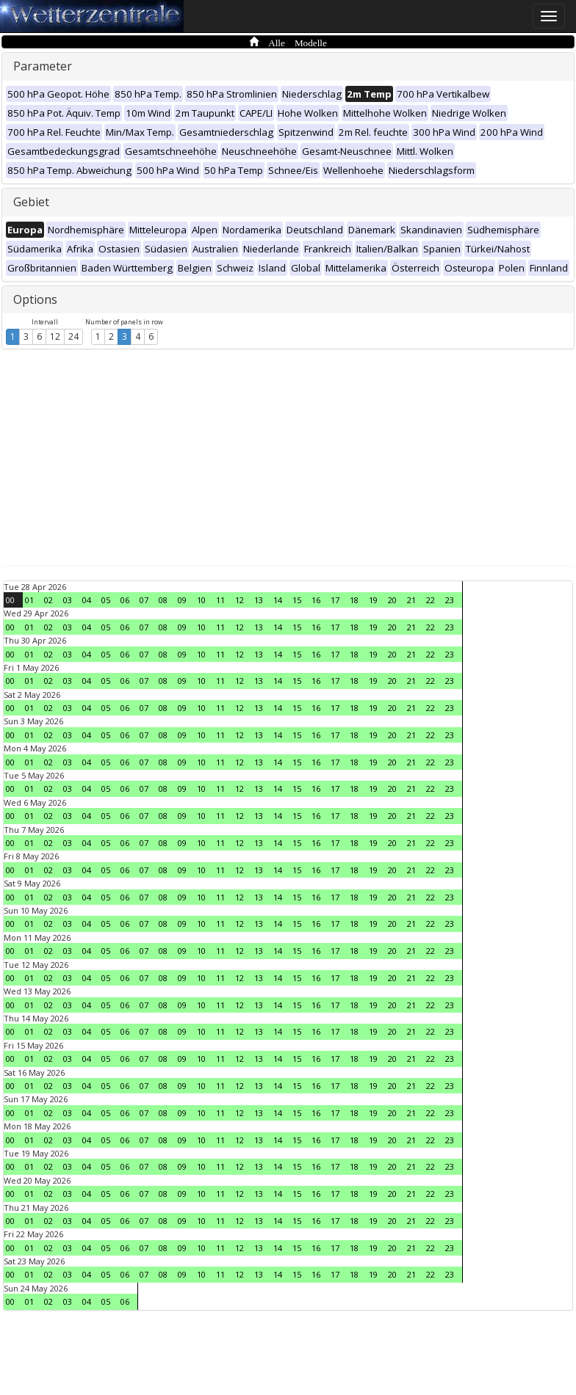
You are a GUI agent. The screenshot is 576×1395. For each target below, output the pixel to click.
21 (411, 599)
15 (296, 599)
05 (105, 599)
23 (449, 599)
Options (35, 299)
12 (55, 336)
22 (430, 599)
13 (258, 599)
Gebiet (31, 202)
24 (73, 336)
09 (182, 599)
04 (86, 599)
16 (316, 599)
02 (48, 599)
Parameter (42, 66)
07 (144, 599)
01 (29, 599)
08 (163, 599)
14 (277, 599)
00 (10, 599)
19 (373, 599)
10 (201, 599)
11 (220, 599)
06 (124, 599)
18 (354, 599)
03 (67, 599)
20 (392, 599)
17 (335, 599)
